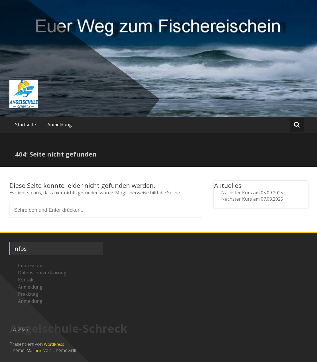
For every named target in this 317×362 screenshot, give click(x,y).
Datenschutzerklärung (42, 273)
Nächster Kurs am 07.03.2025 (252, 199)
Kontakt (26, 280)
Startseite (25, 125)
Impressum (30, 265)
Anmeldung (59, 125)
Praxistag (28, 294)
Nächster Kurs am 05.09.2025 (252, 193)
